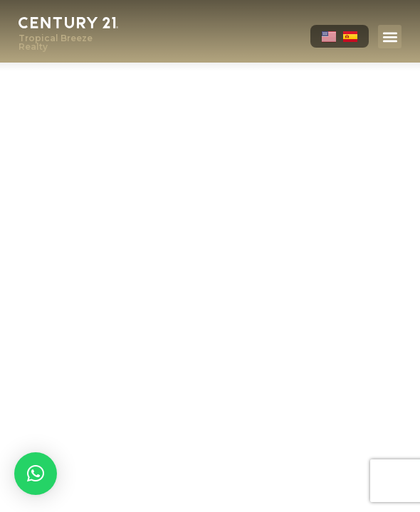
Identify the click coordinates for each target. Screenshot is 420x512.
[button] (389, 36)
